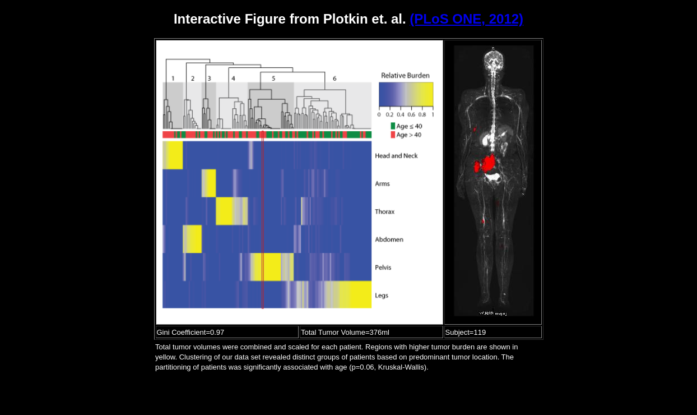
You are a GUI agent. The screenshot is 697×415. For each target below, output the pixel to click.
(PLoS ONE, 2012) (466, 18)
